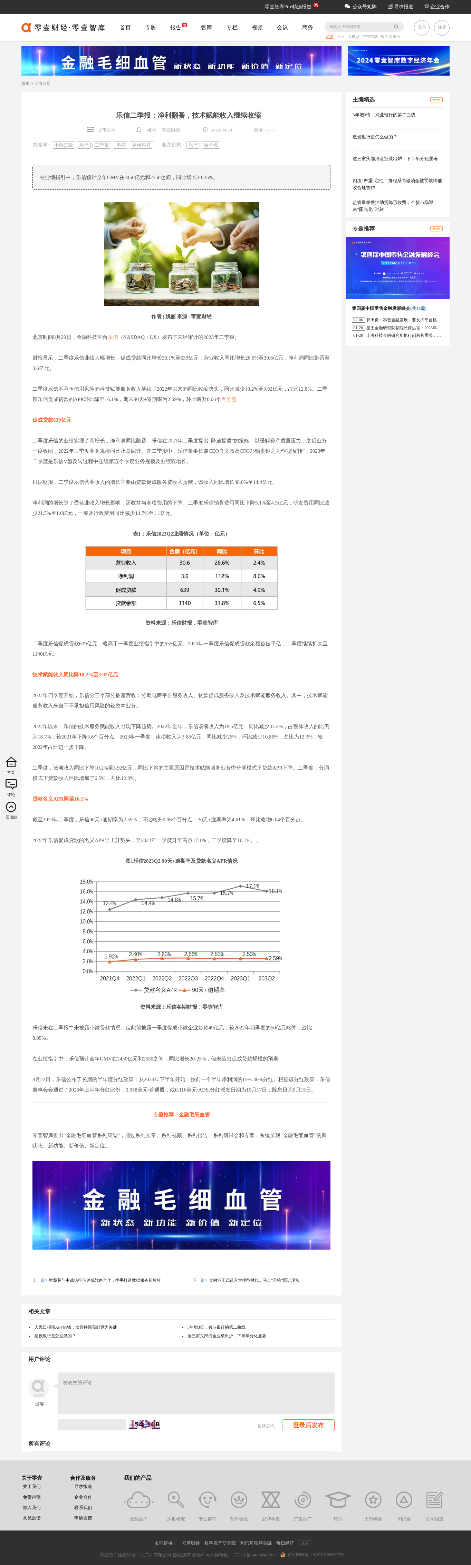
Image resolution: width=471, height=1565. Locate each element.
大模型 (354, 37)
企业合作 (437, 6)
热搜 (329, 37)
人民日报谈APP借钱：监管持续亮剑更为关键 (76, 1327)
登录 (422, 27)
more (436, 99)
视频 (257, 27)
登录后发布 (308, 1425)
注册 (442, 27)
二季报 (102, 144)
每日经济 (285, 1543)
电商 (120, 144)
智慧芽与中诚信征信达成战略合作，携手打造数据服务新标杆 (105, 1280)
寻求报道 (400, 6)
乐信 (84, 144)
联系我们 (83, 1507)
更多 (305, 1543)
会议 (282, 27)
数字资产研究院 (220, 1543)
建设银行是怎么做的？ (55, 1335)
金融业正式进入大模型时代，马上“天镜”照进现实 (254, 1280)
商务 (307, 27)
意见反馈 (32, 1517)
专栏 (232, 27)
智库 (206, 27)
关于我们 (32, 1486)
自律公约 (266, 1426)
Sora (342, 37)
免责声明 (32, 1497)
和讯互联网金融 (256, 1543)
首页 (125, 27)
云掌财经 (191, 1543)
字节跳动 (371, 37)
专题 (150, 27)
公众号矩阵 (361, 6)
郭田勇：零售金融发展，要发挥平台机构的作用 (409, 319)
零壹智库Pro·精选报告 (288, 6)
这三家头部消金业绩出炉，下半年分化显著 (227, 1335)
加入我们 (32, 1507)
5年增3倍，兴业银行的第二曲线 (217, 1327)
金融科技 (141, 144)
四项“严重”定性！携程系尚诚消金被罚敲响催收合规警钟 (397, 184)
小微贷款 (63, 144)
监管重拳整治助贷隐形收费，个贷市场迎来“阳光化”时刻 (393, 206)
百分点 (211, 144)
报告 (178, 26)
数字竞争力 (390, 37)
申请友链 (83, 1517)
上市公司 (42, 83)
